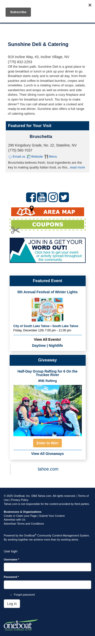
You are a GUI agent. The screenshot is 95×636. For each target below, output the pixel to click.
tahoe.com (48, 469)
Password (11, 576)
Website (37, 156)
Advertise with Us (14, 519)
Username (11, 559)
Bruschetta (41, 136)
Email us (19, 156)
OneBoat (30, 535)
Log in (12, 604)
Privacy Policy (19, 499)
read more (77, 167)
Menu (53, 156)
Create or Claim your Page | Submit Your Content (34, 515)
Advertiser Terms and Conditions (24, 523)
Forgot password (24, 594)
